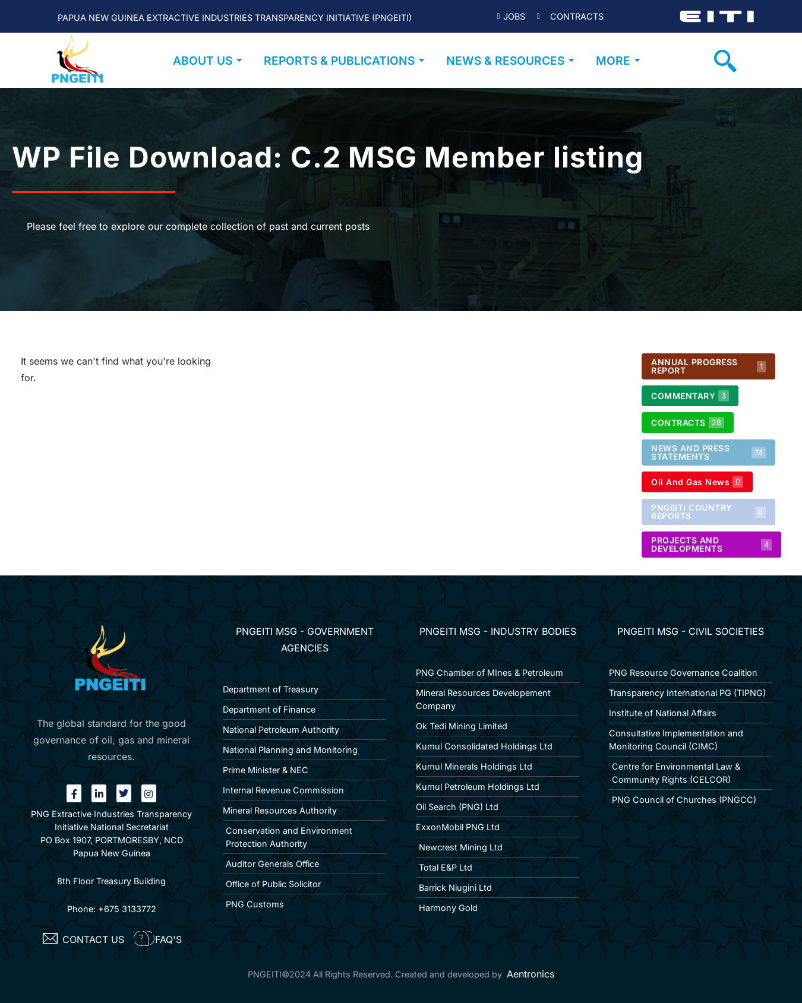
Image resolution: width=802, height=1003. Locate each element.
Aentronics (530, 974)
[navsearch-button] (725, 60)
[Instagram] (148, 793)
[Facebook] (74, 793)
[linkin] (98, 793)
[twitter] (123, 793)
